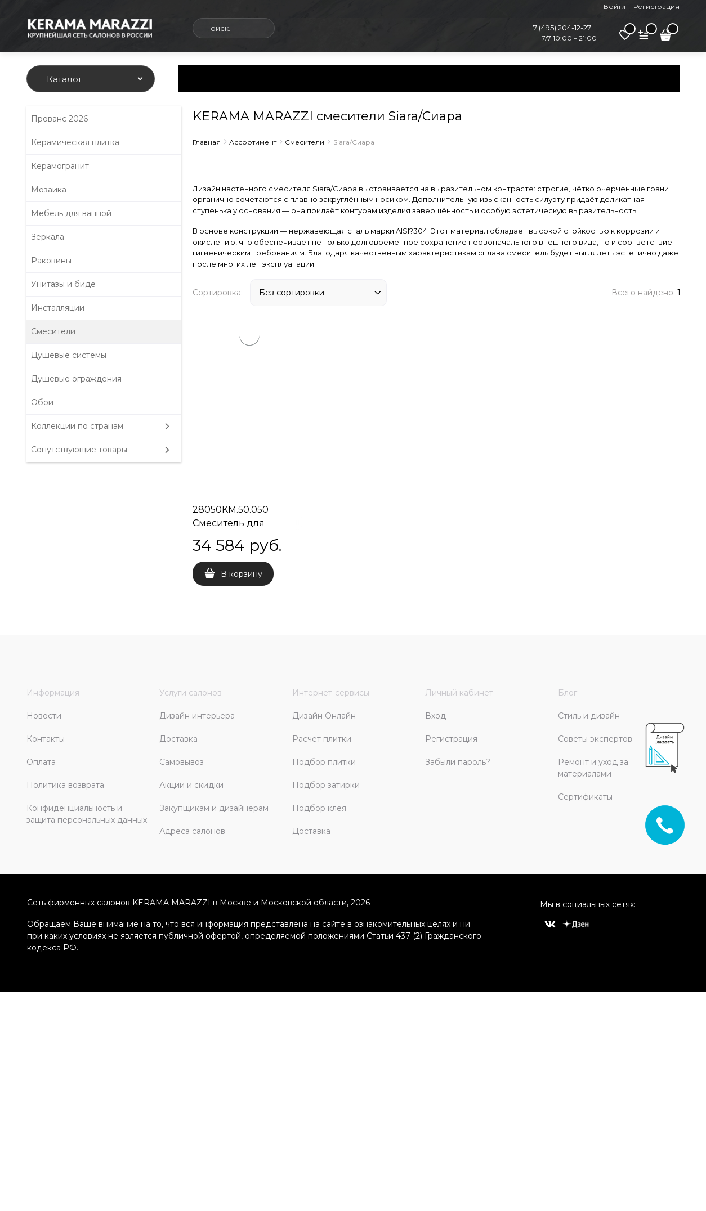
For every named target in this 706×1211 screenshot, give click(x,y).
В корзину (241, 574)
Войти (614, 6)
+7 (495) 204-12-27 (560, 27)
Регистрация (656, 6)
